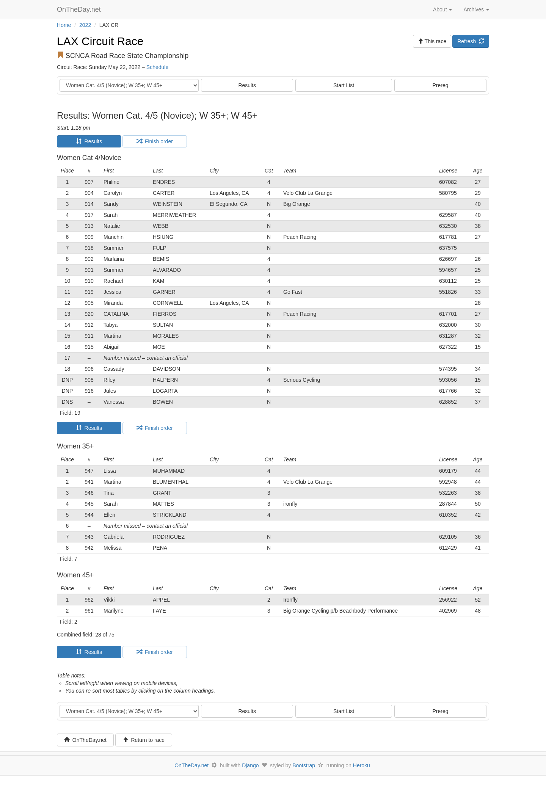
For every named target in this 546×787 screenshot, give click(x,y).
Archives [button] (476, 9)
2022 (85, 25)
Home (64, 25)
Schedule (157, 67)
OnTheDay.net (80, 9)
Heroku (361, 765)
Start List (343, 85)
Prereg (441, 85)
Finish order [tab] (154, 141)
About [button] (442, 9)
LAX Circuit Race (100, 41)
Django (250, 765)
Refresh (470, 41)
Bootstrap (303, 765)
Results (247, 85)
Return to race (144, 740)
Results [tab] (89, 141)
